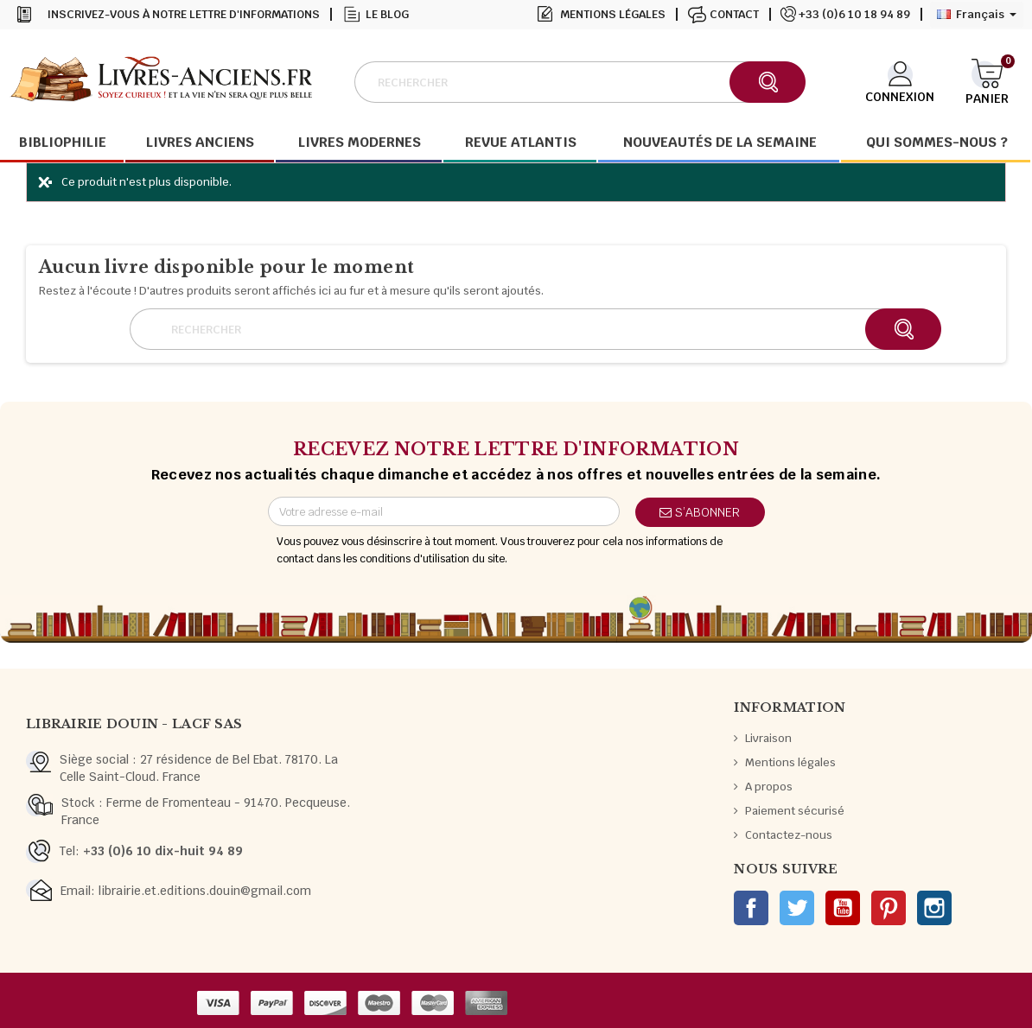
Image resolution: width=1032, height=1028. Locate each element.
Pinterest (888, 908)
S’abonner (699, 512)
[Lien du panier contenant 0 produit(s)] (987, 80)
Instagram (934, 908)
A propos (769, 786)
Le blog (387, 14)
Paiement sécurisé (794, 810)
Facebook (751, 908)
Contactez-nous (788, 835)
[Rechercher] (580, 82)
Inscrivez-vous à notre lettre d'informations (184, 14)
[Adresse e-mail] (444, 511)
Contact (734, 14)
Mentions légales (613, 14)
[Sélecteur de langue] (976, 15)
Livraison (768, 738)
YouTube (842, 908)
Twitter (797, 908)
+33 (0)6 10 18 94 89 (854, 14)
